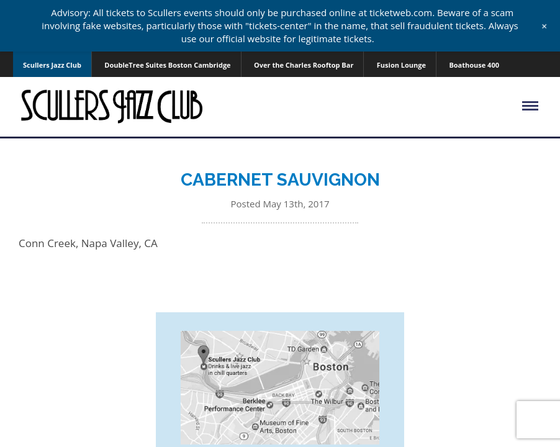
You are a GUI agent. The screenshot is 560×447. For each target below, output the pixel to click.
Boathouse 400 (474, 65)
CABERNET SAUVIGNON (280, 179)
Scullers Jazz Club (52, 65)
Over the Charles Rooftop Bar (303, 65)
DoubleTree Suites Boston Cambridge (167, 65)
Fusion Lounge (401, 65)
